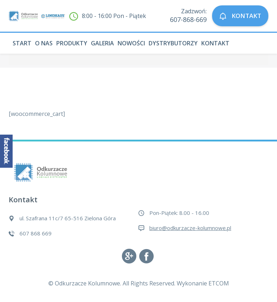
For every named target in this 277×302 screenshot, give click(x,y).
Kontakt (215, 43)
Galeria (102, 43)
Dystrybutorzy (173, 43)
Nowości (131, 43)
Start (22, 43)
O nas (44, 43)
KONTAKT (240, 16)
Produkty (71, 43)
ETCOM (218, 283)
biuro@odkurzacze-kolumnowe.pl (190, 227)
